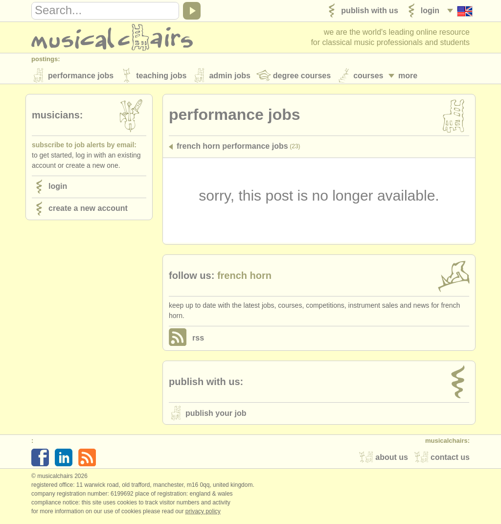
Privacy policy (203, 513)
